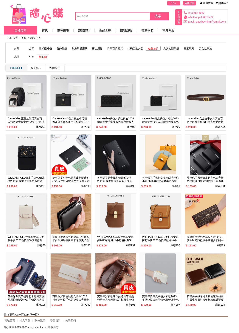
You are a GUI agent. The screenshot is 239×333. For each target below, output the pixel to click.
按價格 (55, 67)
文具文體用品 (171, 48)
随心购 (43, 57)
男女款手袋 (205, 48)
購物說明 (126, 30)
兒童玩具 (189, 48)
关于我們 (70, 320)
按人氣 (36, 67)
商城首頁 (206, 3)
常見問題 (168, 30)
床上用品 (97, 48)
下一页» (34, 314)
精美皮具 (35, 37)
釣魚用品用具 (79, 48)
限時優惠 (63, 30)
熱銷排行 (84, 30)
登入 (173, 3)
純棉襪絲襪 (45, 48)
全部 (31, 48)
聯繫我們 (147, 30)
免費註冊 (189, 3)
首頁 (45, 30)
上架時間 (16, 67)
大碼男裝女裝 (135, 48)
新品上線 (105, 30)
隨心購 (8, 327)
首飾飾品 (62, 48)
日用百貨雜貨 (115, 48)
